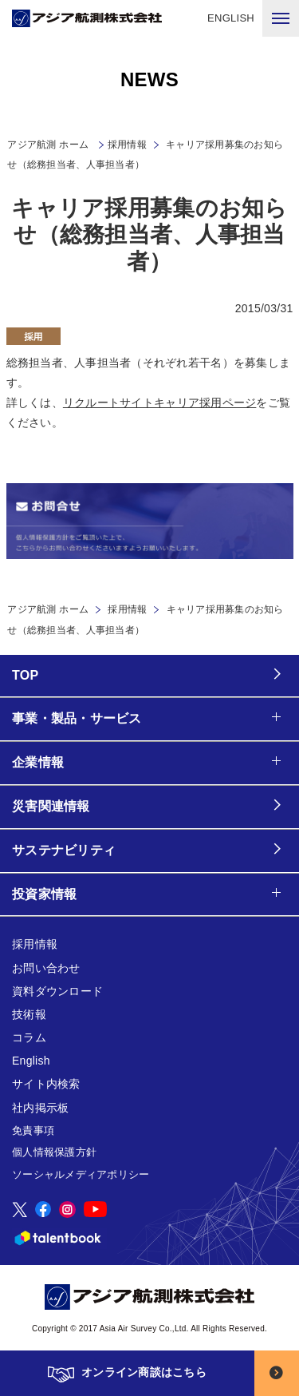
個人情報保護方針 (54, 1152)
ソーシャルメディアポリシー (80, 1174)
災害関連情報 (51, 806)
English (31, 1060)
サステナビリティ (64, 850)
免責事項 (33, 1130)
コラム (29, 1037)
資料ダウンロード (57, 991)
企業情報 (38, 762)
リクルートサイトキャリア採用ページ (160, 402)
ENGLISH (230, 18)
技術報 (29, 1014)
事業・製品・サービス (77, 718)
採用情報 (127, 144)
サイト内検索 (46, 1083)
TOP (25, 675)
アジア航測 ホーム (48, 609)
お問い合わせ (46, 968)
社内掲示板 (40, 1107)
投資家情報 (44, 894)
